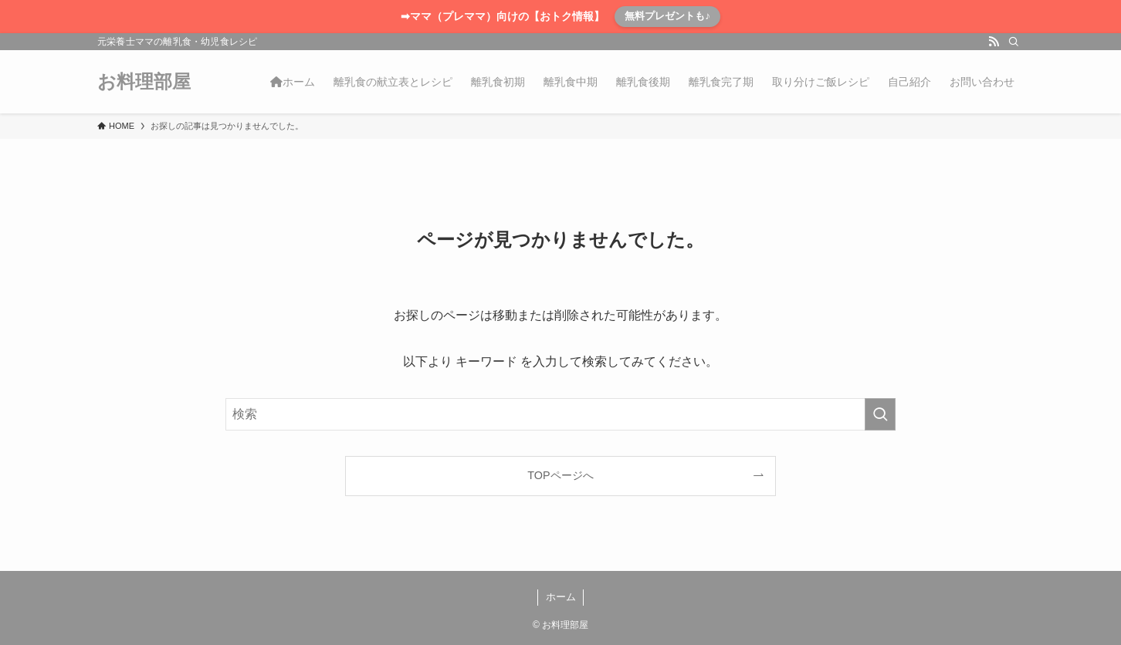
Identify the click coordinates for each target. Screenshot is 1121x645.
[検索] (1014, 41)
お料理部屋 (144, 82)
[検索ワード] (560, 414)
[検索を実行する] (880, 414)
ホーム (561, 597)
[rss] (994, 41)
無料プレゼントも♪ (667, 16)
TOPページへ (560, 475)
